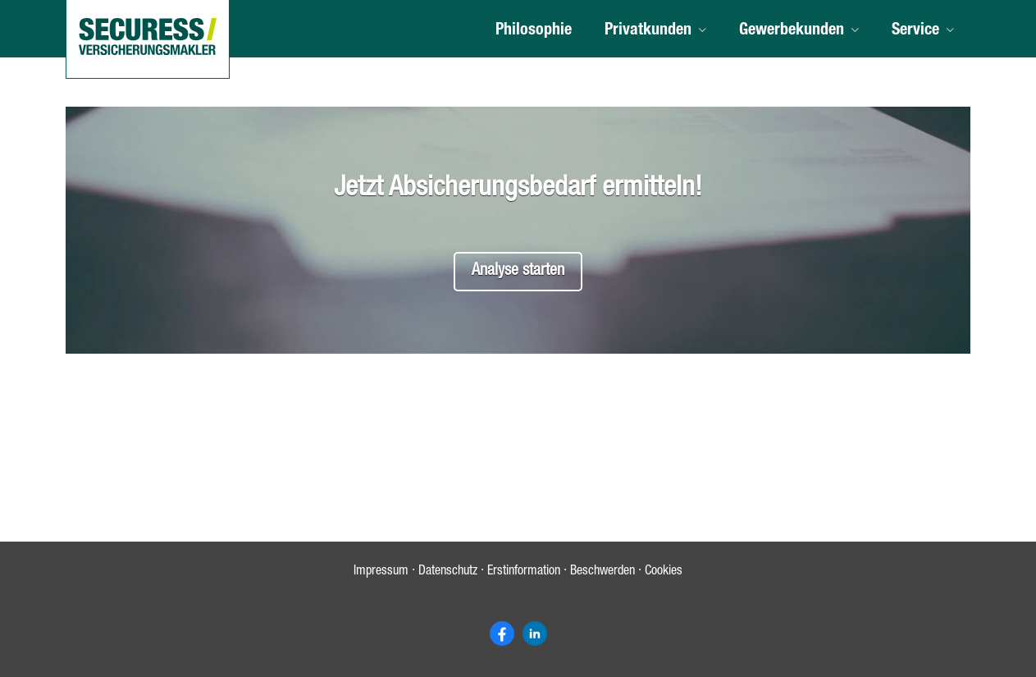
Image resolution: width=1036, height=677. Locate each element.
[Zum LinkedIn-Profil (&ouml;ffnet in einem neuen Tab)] (535, 633)
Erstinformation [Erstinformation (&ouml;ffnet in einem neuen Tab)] (523, 572)
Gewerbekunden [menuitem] (791, 31)
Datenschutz (447, 572)
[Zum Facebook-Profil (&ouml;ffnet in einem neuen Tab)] (502, 633)
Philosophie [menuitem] (533, 31)
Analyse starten (518, 271)
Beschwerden (602, 572)
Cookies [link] (663, 572)
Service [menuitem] (915, 31)
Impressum (381, 572)
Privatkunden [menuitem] (648, 31)
